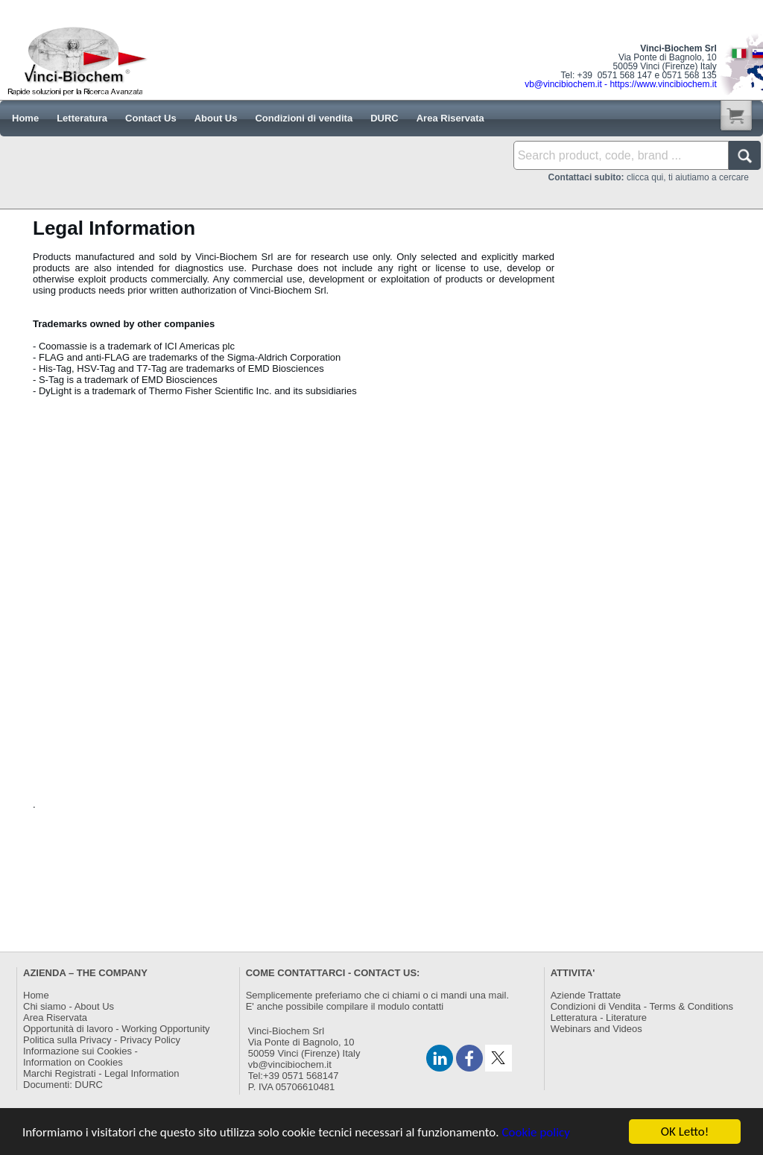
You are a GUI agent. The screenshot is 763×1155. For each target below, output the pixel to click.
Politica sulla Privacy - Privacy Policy (101, 1039)
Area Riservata (55, 1017)
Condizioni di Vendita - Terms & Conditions (642, 1006)
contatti (427, 1006)
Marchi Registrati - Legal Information (101, 1073)
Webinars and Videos (596, 1028)
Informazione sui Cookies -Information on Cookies (80, 1056)
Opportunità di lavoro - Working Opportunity (116, 1028)
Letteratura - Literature (599, 1017)
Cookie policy (535, 1132)
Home (36, 995)
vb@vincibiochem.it (290, 1064)
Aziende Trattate (586, 995)
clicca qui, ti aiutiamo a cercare (648, 177)
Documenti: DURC (63, 1084)
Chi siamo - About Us (68, 1006)
